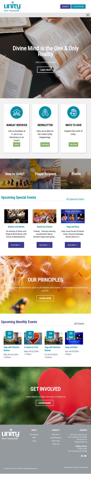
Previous (5, 57)
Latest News (31, 396)
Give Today (73, 144)
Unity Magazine (55, 437)
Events (76, 173)
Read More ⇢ (16, 245)
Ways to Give (73, 125)
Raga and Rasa (73, 226)
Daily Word (56, 434)
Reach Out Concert (44, 226)
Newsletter (45, 125)
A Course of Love (31, 347)
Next (86, 57)
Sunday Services (16, 125)
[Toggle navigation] (88, 15)
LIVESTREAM (78, 6)
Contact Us (60, 396)
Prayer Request (45, 173)
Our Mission (34, 434)
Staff (34, 437)
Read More (45, 144)
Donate (65, 6)
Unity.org (55, 444)
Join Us (16, 144)
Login (34, 441)
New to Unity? (14, 173)
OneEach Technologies (80, 467)
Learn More (45, 69)
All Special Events (75, 199)
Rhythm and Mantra (16, 226)
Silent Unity (56, 441)
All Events (79, 323)
